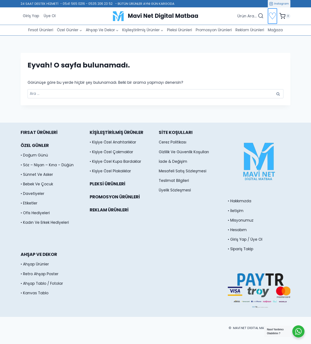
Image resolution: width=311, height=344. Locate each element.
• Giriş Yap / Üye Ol (245, 239)
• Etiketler (29, 203)
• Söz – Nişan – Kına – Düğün (47, 165)
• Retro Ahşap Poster (39, 274)
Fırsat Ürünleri (40, 30)
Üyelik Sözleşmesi (175, 190)
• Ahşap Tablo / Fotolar (42, 283)
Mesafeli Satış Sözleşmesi (182, 171)
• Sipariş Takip (240, 249)
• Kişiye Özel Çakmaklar (111, 152)
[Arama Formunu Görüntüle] (250, 16)
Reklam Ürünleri (249, 30)
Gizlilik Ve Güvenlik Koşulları (184, 152)
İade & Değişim (173, 161)
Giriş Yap (31, 15)
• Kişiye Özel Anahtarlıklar (113, 142)
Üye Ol (50, 15)
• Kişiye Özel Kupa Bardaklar (115, 161)
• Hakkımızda (239, 201)
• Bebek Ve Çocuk (37, 184)
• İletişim (235, 210)
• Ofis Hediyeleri (35, 213)
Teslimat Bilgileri (174, 180)
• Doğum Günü (34, 155)
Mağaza (275, 30)
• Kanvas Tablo (34, 293)
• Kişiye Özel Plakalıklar (110, 171)
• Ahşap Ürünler (35, 264)
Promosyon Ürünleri (214, 30)
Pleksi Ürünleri (179, 30)
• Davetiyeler (32, 193)
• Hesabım (237, 229)
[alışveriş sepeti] (284, 16)
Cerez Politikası (172, 142)
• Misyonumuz (240, 220)
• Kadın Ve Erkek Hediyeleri (45, 222)
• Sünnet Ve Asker (37, 174)
